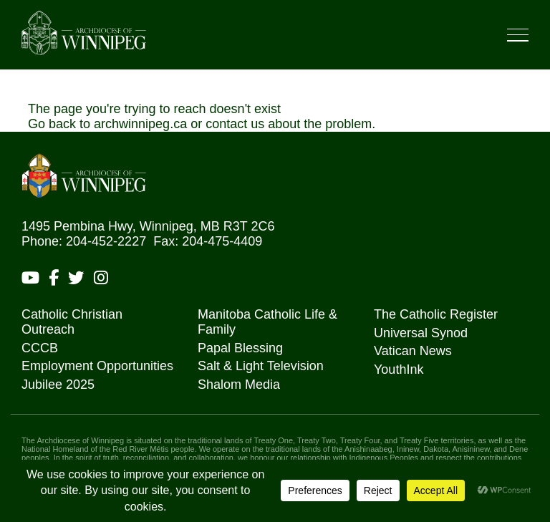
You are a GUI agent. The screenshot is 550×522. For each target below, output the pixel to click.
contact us (235, 124)
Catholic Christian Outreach (71, 322)
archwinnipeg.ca (140, 124)
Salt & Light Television (261, 366)
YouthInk (398, 369)
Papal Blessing (240, 348)
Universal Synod (421, 333)
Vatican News (413, 351)
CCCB (39, 348)
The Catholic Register (436, 314)
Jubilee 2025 (58, 384)
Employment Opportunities (97, 366)
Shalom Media (239, 384)
